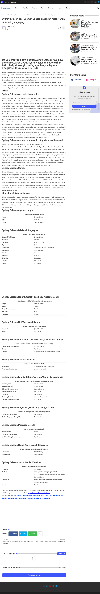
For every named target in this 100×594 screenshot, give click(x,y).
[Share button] (40, 533)
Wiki (8, 15)
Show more (62, 553)
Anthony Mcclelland (34, 498)
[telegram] (99, 2)
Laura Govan (23, 498)
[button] (98, 8)
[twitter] (88, 2)
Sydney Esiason (13, 498)
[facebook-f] (85, 2)
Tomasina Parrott (38, 495)
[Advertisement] (34, 45)
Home (17, 8)
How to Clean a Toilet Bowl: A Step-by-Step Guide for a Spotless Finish (88, 60)
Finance (51, 8)
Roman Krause (27, 495)
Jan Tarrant (18, 495)
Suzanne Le (56, 495)
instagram (93, 80)
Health (25, 8)
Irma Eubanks (46, 498)
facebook (78, 80)
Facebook (14, 533)
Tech (42, 8)
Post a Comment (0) (34, 575)
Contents (5, 90)
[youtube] (92, 2)
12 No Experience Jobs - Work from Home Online (89, 36)
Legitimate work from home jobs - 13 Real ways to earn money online (89, 48)
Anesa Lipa (48, 495)
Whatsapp (33, 533)
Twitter (24, 533)
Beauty (60, 8)
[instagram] (95, 2)
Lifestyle (34, 8)
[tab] (17, 8)
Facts (68, 8)
